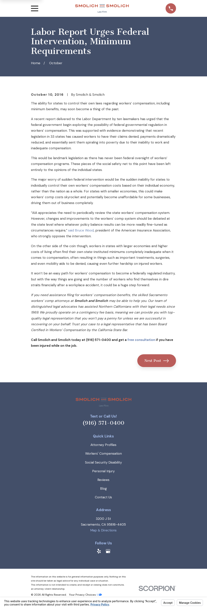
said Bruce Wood (81, 230)
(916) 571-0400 (103, 423)
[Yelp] (99, 551)
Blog (103, 488)
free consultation (141, 340)
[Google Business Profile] (108, 551)
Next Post (156, 360)
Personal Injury (103, 471)
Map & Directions (103, 530)
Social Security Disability (103, 462)
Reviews (103, 480)
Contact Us (103, 497)
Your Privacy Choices (85, 594)
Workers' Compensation (103, 453)
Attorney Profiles (103, 445)
